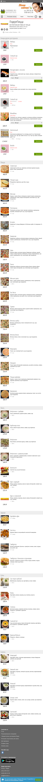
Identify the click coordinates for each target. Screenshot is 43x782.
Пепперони (13, 208)
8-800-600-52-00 (5, 773)
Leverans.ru (4, 729)
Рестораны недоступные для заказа (10, 738)
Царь (11, 250)
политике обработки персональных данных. (22, 779)
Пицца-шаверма (15, 377)
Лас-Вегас (13, 292)
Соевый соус (14, 55)
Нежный (12, 683)
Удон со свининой (15, 496)
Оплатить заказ (4, 746)
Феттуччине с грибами (16, 411)
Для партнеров (5, 741)
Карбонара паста (15, 425)
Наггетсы (13, 530)
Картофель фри (14, 516)
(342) (28, 10)
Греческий (13, 711)
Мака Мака (12, 72)
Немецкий (13, 655)
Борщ (11, 593)
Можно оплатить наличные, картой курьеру (4, 29)
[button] (38, 780)
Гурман (12, 306)
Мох (11, 43)
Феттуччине (13, 439)
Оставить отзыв (5, 743)
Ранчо (12, 264)
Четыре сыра (14, 180)
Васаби (12, 145)
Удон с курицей (14, 482)
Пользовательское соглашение (8, 734)
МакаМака (13, 113)
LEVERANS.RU (11, 11)
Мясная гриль (14, 278)
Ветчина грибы (14, 320)
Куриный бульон (15, 635)
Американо (13, 391)
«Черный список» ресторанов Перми (10, 736)
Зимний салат (14, 669)
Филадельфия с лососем (17, 70)
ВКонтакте (2, 752)
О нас (2, 731)
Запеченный (14, 130)
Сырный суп (14, 621)
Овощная (13, 363)
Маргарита (13, 349)
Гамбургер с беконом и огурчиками (20, 558)
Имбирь (12, 41)
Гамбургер (13, 544)
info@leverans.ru (5, 775)
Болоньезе (13, 467)
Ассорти (12, 222)
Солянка (12, 607)
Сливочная (13, 166)
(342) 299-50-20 (5, 771)
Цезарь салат (14, 697)
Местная (12, 194)
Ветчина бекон (14, 334)
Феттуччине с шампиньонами (19, 453)
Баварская (13, 236)
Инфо (2, 29)
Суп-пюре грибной (16, 578)
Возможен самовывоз (7, 29)
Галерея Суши (13, 58)
